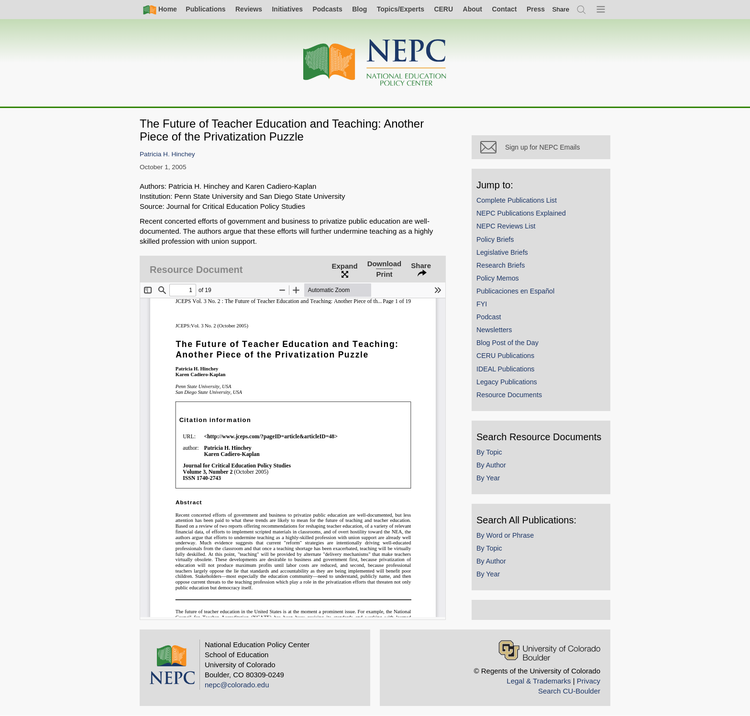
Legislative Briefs (502, 252)
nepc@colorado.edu (237, 685)
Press (536, 9)
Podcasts (327, 9)
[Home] (375, 63)
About (472, 9)
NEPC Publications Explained (521, 213)
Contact (504, 9)
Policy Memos (497, 278)
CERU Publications (505, 355)
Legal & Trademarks (539, 681)
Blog (359, 9)
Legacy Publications (506, 382)
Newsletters (494, 330)
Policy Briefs (495, 239)
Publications (205, 9)
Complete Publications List (516, 200)
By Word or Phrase (505, 535)
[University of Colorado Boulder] (549, 650)
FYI (481, 304)
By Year (488, 478)
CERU (443, 9)
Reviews (248, 9)
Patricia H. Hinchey (167, 154)
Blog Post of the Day (507, 343)
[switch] (561, 9)
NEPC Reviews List (506, 226)
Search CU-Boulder (569, 691)
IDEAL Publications (505, 369)
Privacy (588, 681)
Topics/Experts (400, 9)
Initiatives (287, 9)
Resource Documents (509, 395)
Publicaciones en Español (515, 291)
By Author (491, 465)
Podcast (488, 317)
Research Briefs (500, 265)
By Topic (489, 452)
